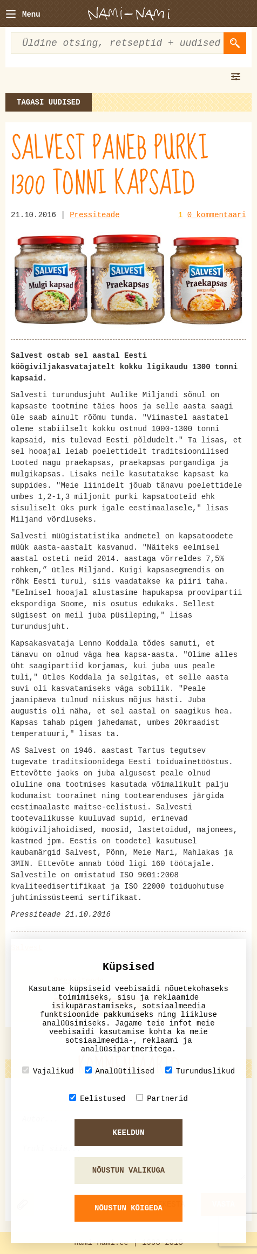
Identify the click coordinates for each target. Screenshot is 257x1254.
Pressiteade (94, 215)
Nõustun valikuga (128, 1170)
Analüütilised (119, 1071)
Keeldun (129, 1132)
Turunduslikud (200, 1071)
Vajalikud (48, 1071)
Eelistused (97, 1098)
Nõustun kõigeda (128, 1208)
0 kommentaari (216, 215)
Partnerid (162, 1098)
